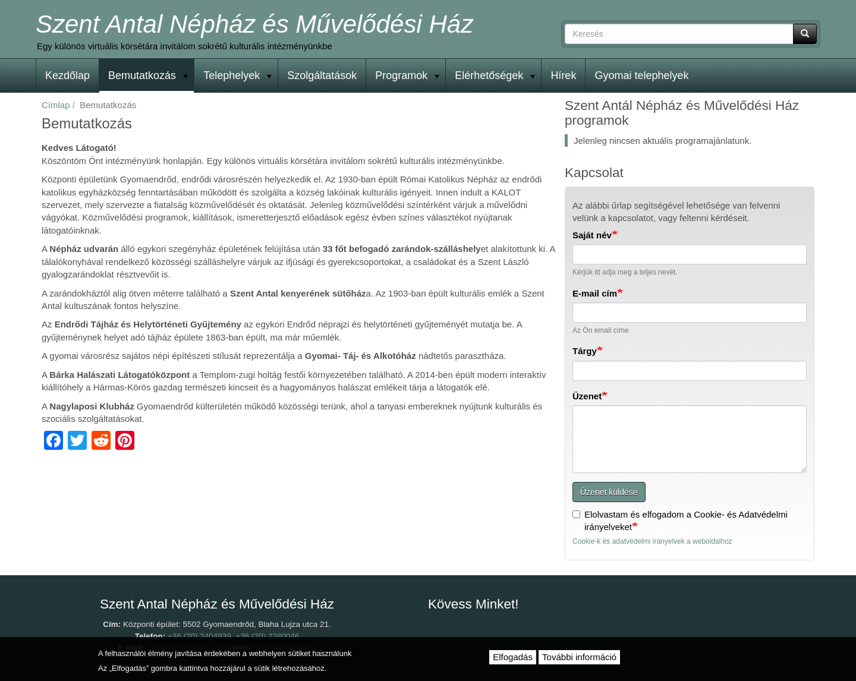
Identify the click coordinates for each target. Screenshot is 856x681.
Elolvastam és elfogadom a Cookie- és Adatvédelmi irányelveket (680, 520)
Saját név (592, 235)
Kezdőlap (67, 75)
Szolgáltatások (322, 75)
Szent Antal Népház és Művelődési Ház (254, 24)
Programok (407, 75)
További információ (579, 657)
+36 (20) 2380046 (267, 636)
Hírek (563, 75)
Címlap (56, 105)
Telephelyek (237, 75)
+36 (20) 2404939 (199, 636)
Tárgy (584, 351)
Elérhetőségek (495, 75)
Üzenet (587, 396)
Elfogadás (513, 657)
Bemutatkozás (148, 75)
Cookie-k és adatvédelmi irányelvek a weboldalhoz (652, 541)
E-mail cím (594, 293)
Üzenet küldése (609, 492)
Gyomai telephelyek (641, 75)
